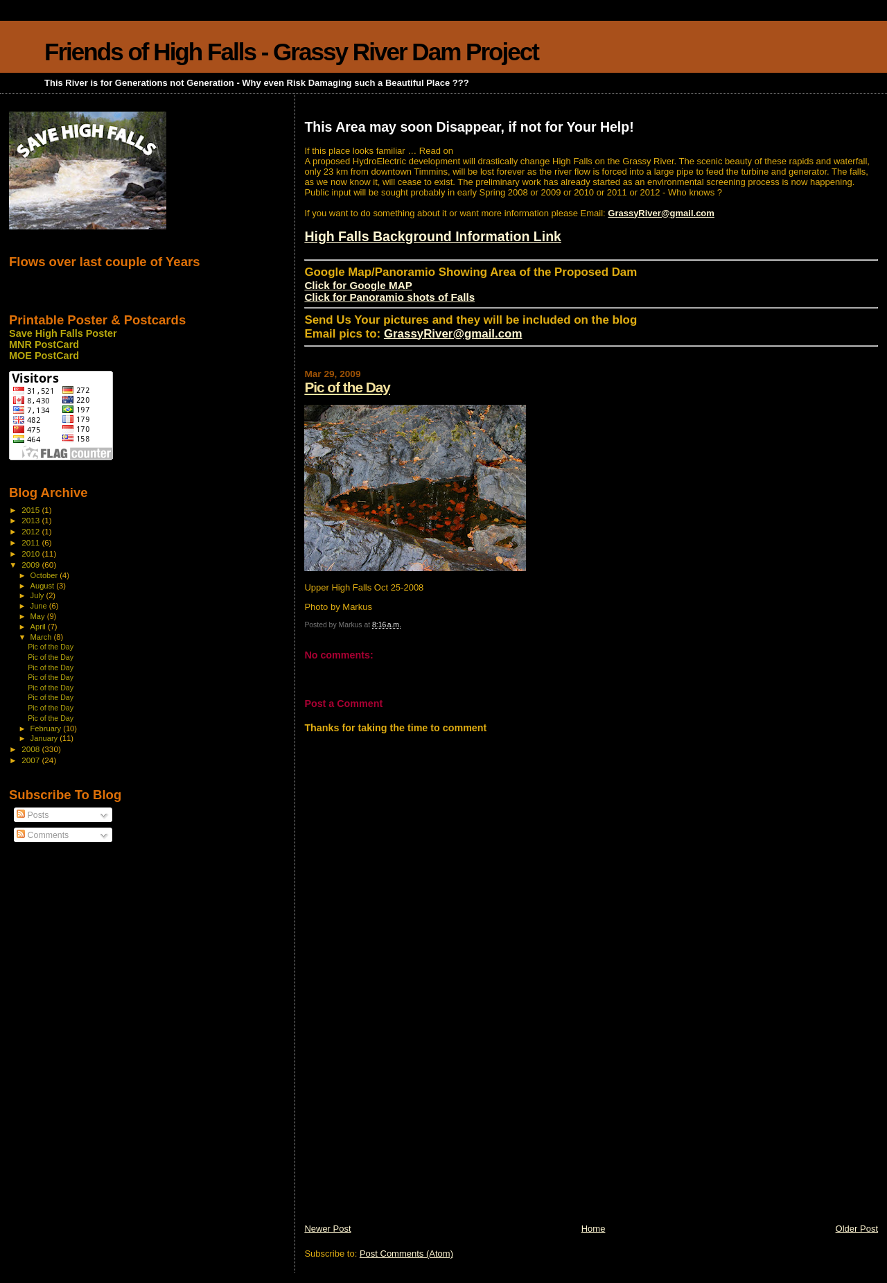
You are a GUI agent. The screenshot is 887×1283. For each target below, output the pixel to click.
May (38, 616)
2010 (31, 553)
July (38, 595)
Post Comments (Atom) (406, 1253)
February (47, 728)
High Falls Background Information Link (432, 236)
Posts (33, 815)
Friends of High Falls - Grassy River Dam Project (291, 51)
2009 (31, 564)
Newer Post (327, 1228)
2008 (31, 748)
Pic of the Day (347, 387)
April (39, 626)
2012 (31, 531)
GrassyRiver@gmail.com (661, 213)
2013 (31, 520)
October (45, 575)
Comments (43, 835)
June (39, 606)
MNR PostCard (44, 344)
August (43, 586)
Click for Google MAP (358, 285)
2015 (31, 509)
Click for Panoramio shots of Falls (389, 297)
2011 (31, 542)
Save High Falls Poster (63, 333)
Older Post (857, 1228)
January (45, 738)
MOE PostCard (44, 355)
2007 (31, 760)
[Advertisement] (408, 1125)
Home (593, 1228)
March (42, 637)
